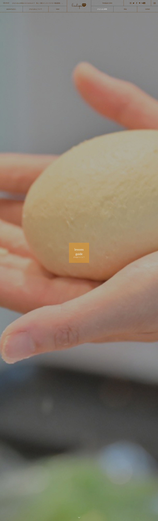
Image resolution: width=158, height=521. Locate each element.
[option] (33, 3)
